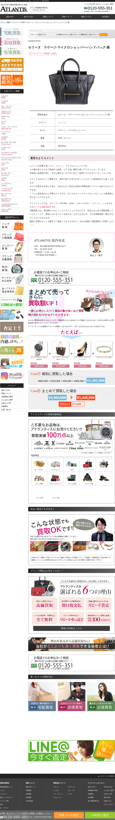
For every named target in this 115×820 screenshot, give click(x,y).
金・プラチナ (39, 470)
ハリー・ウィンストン (11, 128)
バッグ (43, 54)
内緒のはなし (108, 786)
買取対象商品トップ (6, 772)
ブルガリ (11, 138)
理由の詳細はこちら (71, 614)
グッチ (11, 123)
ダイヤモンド (55, 470)
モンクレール (11, 195)
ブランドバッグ (88, 470)
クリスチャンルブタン (11, 154)
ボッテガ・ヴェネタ (11, 143)
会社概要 (90, 783)
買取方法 (90, 34)
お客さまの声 (6, 403)
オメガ (70, 779)
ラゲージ (59, 166)
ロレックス (71, 776)
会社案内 (105, 17)
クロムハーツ (11, 112)
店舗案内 (4, 406)
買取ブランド (67, 17)
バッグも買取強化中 (43, 207)
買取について (48, 17)
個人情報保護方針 (93, 786)
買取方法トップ (31, 772)
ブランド (44, 34)
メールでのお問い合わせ (92, 4)
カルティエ (11, 118)
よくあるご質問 (107, 4)
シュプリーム (11, 185)
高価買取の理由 (7, 397)
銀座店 (64, 54)
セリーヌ (33, 54)
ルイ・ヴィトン (11, 107)
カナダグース (11, 200)
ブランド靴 (103, 484)
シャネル (11, 102)
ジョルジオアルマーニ (11, 205)
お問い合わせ (6, 409)
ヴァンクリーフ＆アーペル (11, 159)
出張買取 (28, 783)
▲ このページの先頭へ (106, 762)
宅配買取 (54, 54)
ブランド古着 (4, 786)
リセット (104, 34)
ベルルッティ (11, 149)
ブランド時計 (104, 470)
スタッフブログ (109, 790)
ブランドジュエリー (39, 484)
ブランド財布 (55, 484)
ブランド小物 (71, 484)
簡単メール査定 (69, 815)
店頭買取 (28, 779)
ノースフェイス (11, 190)
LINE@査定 (29, 786)
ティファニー (11, 133)
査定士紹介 (107, 783)
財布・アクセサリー (6, 783)
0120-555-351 (100, 8)
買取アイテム (86, 17)
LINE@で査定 (100, 815)
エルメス (11, 97)
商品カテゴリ (69, 34)
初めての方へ (29, 17)
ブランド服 (87, 484)
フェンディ (11, 164)
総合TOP (9, 17)
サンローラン (11, 174)
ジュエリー (3, 779)
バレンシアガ (11, 210)
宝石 (71, 470)
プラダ (11, 179)
